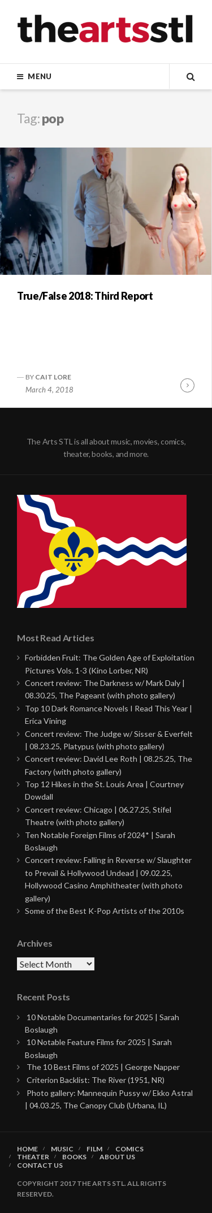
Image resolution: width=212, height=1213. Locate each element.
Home (27, 1149)
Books (74, 1157)
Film (94, 1149)
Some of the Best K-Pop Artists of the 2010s (104, 911)
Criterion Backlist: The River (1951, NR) (96, 1080)
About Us (117, 1157)
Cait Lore (53, 377)
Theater (33, 1157)
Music (62, 1149)
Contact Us (40, 1165)
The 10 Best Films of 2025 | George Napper (103, 1067)
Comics (129, 1149)
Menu (39, 76)
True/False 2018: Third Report (85, 296)
